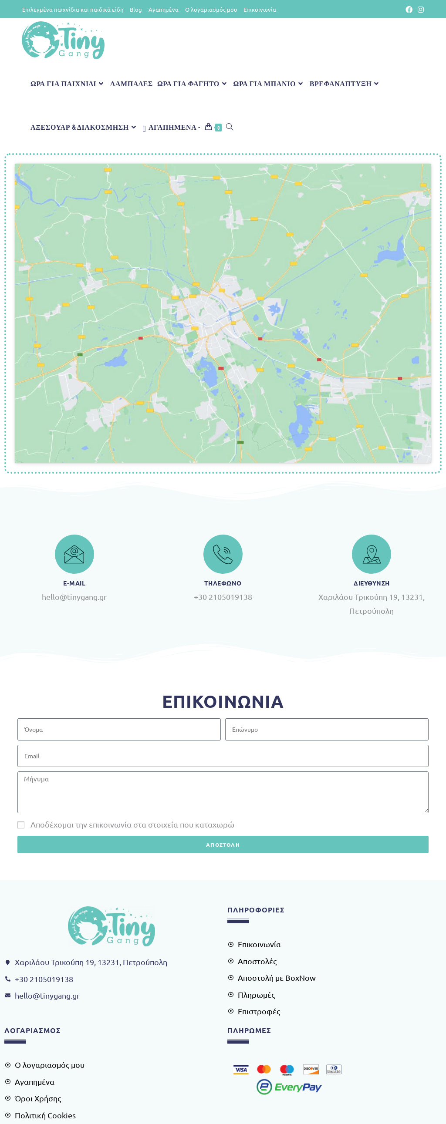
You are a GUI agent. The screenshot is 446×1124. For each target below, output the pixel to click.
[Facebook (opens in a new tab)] (409, 9)
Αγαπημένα (164, 9)
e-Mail (74, 501)
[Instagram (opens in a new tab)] (419, 9)
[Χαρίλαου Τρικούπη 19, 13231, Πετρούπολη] (223, 272)
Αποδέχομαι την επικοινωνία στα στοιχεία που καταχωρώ (132, 742)
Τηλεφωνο (223, 501)
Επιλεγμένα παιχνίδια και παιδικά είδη (72, 9)
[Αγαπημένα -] (171, 127)
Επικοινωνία (259, 9)
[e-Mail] (74, 472)
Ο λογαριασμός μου (211, 9)
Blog (136, 9)
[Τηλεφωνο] (223, 472)
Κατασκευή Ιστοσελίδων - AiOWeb (223, 1111)
